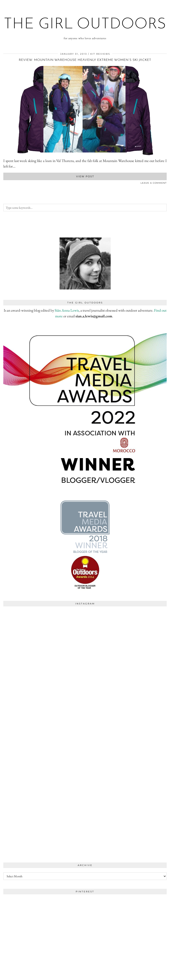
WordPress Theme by (144, 971)
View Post (85, 176)
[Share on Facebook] (4, 183)
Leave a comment (154, 182)
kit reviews (100, 53)
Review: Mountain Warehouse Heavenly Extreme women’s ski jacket (85, 60)
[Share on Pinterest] (9, 183)
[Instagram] (44, 649)
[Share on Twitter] (7, 183)
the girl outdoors (85, 24)
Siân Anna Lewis (67, 310)
